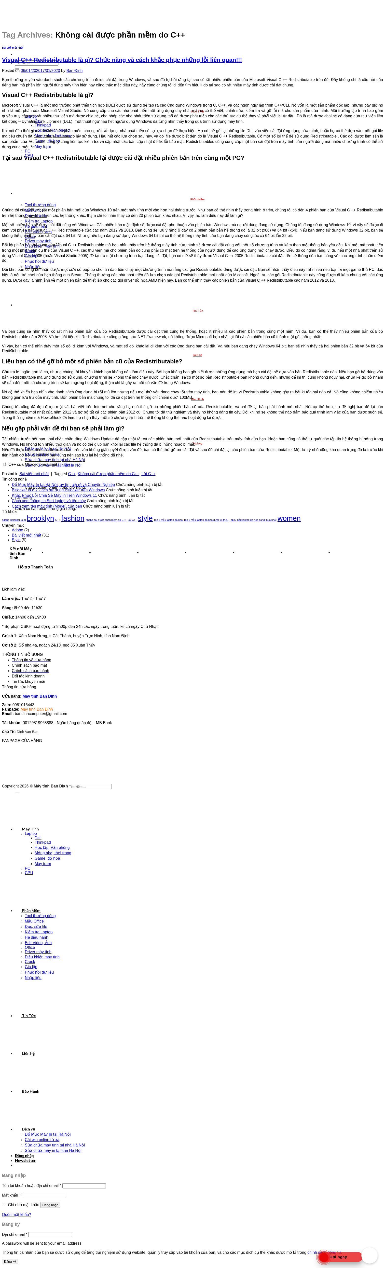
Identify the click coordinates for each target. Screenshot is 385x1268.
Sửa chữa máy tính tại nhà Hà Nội (55, 460)
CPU (29, 873)
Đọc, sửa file (36, 926)
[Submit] (17, 792)
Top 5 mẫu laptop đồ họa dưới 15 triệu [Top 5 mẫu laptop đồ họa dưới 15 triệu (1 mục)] (206, 519)
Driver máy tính (38, 241)
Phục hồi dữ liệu (39, 261)
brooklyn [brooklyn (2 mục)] (40, 518)
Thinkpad (43, 125)
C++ (71, 474)
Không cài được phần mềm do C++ (108, 474)
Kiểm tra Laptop (39, 221)
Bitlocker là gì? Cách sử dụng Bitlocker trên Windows (58, 490)
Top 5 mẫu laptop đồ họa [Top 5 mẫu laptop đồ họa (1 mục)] (168, 519)
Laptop (31, 833)
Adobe (17, 530)
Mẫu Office (34, 921)
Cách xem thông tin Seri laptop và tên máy (49, 501)
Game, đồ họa (47, 858)
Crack (30, 962)
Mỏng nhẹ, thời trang (53, 853)
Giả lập (31, 967)
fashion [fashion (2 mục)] (72, 518)
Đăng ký (10, 1261)
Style (16, 540)
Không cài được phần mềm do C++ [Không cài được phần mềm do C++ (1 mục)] (105, 519)
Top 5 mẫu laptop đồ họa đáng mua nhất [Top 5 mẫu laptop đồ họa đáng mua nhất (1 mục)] (252, 519)
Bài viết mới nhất (12, 47)
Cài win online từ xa (42, 1140)
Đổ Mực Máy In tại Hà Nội (48, 1134)
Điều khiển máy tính (42, 957)
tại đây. (64, 464)
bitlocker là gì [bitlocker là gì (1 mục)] (18, 519)
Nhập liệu (33, 978)
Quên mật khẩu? (16, 1215)
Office (30, 947)
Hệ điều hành (36, 937)
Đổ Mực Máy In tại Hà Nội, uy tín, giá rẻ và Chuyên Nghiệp (63, 484)
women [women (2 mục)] (289, 518)
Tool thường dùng (40, 205)
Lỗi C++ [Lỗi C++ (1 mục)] (132, 519)
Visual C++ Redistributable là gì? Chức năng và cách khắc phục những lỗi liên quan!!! (122, 59)
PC (27, 151)
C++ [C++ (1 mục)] (57, 519)
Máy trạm (43, 146)
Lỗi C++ (148, 474)
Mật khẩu (11, 1195)
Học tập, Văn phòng (52, 847)
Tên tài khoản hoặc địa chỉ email (31, 1186)
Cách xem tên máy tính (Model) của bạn (47, 506)
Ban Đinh (74, 71)
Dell (38, 838)
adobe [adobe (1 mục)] (5, 519)
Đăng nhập (50, 1205)
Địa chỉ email (14, 1234)
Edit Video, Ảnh (38, 943)
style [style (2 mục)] (145, 518)
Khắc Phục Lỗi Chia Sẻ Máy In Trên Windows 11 (54, 495)
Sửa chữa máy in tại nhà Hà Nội (53, 1150)
